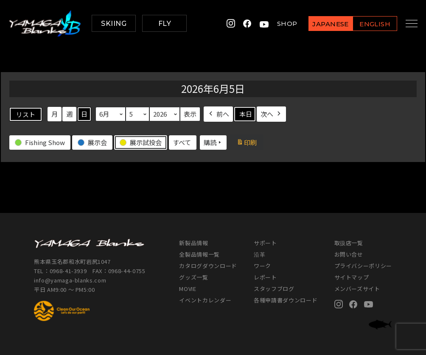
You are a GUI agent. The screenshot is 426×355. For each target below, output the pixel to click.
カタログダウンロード (208, 266)
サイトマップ (351, 277)
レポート (265, 277)
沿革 (259, 254)
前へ (218, 114)
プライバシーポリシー (363, 266)
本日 (245, 113)
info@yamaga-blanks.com (70, 280)
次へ (271, 114)
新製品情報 (193, 243)
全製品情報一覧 (199, 254)
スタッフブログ (274, 289)
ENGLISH (368, 24)
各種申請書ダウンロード (285, 300)
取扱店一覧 (348, 243)
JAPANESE (323, 24)
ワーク (262, 266)
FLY (164, 24)
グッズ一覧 (193, 277)
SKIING (113, 24)
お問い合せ (348, 254)
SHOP (280, 24)
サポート (265, 243)
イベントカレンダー (205, 300)
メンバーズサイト (357, 289)
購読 (213, 142)
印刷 (250, 143)
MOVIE (187, 289)
